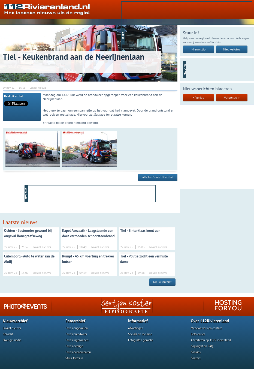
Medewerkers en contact (206, 328)
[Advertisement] (160, 36)
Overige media (12, 340)
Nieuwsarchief (162, 282)
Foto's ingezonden (76, 340)
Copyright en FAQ (202, 346)
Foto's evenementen (78, 352)
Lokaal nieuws (12, 328)
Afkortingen (135, 328)
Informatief (138, 320)
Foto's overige (74, 346)
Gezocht (8, 334)
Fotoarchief (75, 320)
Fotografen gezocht (140, 340)
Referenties (198, 334)
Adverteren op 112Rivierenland (211, 340)
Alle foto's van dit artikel (157, 177)
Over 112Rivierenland (210, 320)
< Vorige (198, 97)
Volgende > (232, 97)
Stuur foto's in (74, 358)
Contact (196, 358)
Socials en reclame (140, 334)
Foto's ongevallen (76, 328)
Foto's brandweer (76, 334)
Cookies (196, 352)
